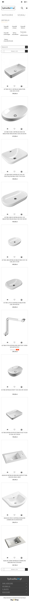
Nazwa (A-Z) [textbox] (5, 47)
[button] (26, 2)
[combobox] (14, 47)
